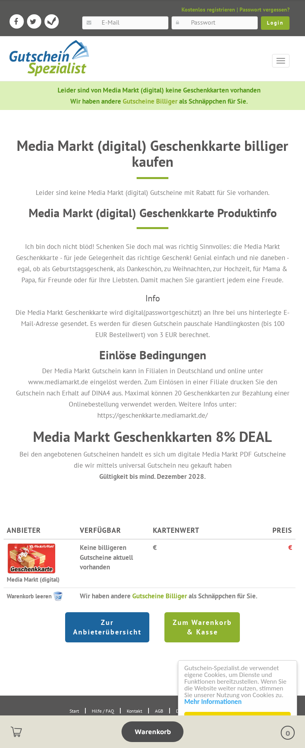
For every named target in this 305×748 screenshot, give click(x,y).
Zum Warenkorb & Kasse (202, 627)
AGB (159, 711)
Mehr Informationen (212, 702)
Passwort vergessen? (264, 9)
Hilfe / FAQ (103, 711)
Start (74, 711)
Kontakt (134, 711)
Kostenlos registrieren (208, 9)
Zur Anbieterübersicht (107, 627)
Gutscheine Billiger (151, 101)
